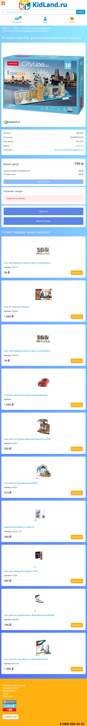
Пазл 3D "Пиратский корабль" (16, 307)
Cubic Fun (79, 146)
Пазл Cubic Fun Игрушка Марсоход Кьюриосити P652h (27, 439)
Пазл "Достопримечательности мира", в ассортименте (27, 263)
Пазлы (16, 28)
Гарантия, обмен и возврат (14, 685)
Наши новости (9, 691)
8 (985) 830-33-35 (72, 724)
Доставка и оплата (11, 688)
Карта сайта (8, 696)
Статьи (6, 693)
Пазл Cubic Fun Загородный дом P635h (20, 483)
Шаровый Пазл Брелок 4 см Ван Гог (19, 527)
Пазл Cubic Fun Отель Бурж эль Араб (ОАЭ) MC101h (26, 659)
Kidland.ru (5, 28)
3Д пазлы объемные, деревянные (36, 28)
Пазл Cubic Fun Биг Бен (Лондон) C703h (21, 571)
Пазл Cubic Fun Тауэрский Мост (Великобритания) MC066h (29, 615)
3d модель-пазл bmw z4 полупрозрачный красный (25, 395)
